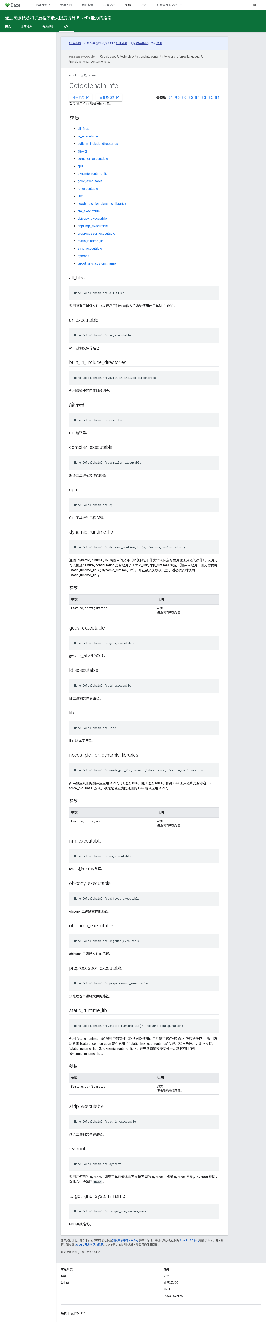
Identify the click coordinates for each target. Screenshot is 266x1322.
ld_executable (88, 189)
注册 (159, 43)
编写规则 (26, 26)
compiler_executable (93, 159)
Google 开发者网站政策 (89, 1244)
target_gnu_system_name (97, 263)
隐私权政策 (78, 1313)
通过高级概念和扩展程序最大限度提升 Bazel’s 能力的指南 (58, 17)
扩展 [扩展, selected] (128, 5)
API (94, 75)
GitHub (252, 5)
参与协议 (142, 43)
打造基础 (75, 43)
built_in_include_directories (98, 144)
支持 (166, 1276)
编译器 (82, 151)
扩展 (84, 75)
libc (80, 196)
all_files (83, 129)
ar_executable (88, 136)
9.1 (171, 98)
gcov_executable (90, 181)
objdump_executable (93, 226)
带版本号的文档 (167, 5)
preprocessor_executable (96, 233)
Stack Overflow (173, 1296)
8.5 (190, 98)
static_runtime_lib (91, 241)
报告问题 (81, 97)
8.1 (217, 98)
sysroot (83, 256)
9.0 (177, 98)
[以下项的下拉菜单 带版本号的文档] (182, 5)
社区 (144, 5)
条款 (64, 1313)
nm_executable (89, 211)
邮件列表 (121, 43)
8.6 (184, 98)
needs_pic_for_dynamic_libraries (102, 204)
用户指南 (88, 5)
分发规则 (48, 26)
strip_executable (90, 248)
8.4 (197, 98)
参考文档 (109, 5)
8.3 (204, 98)
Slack (167, 1289)
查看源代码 (109, 97)
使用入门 (66, 5)
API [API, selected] (66, 26)
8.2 (210, 98)
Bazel (72, 75)
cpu (80, 166)
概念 (8, 26)
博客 (64, 1276)
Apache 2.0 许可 (189, 1240)
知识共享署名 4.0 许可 (125, 1240)
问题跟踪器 (171, 1282)
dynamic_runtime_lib (93, 174)
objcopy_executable (92, 219)
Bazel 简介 (43, 5)
